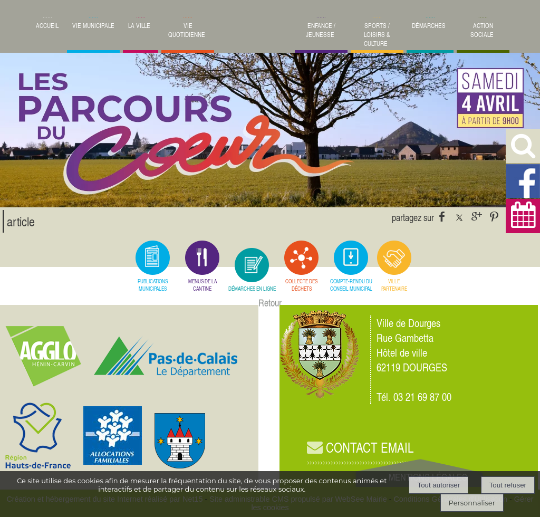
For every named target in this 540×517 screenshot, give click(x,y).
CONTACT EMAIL (360, 447)
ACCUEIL (47, 25)
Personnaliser (472, 503)
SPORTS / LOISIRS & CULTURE (377, 34)
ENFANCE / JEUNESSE (320, 30)
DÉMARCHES (429, 25)
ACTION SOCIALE (482, 30)
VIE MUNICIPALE (93, 25)
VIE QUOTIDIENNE (186, 30)
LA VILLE (139, 25)
